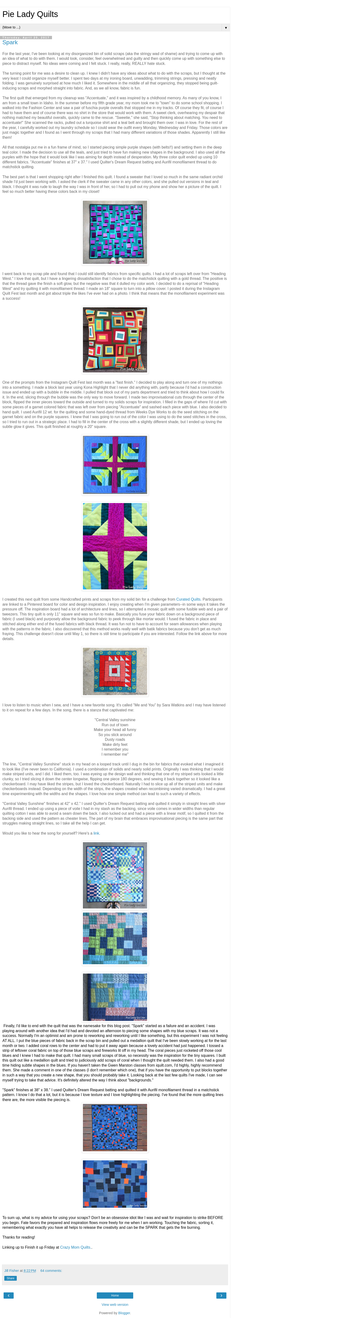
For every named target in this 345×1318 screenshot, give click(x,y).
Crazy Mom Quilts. (75, 1247)
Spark (10, 42)
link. (96, 833)
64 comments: (51, 1271)
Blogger (124, 1313)
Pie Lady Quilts (30, 14)
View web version (115, 1305)
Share (10, 1278)
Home (115, 1295)
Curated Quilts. (189, 599)
